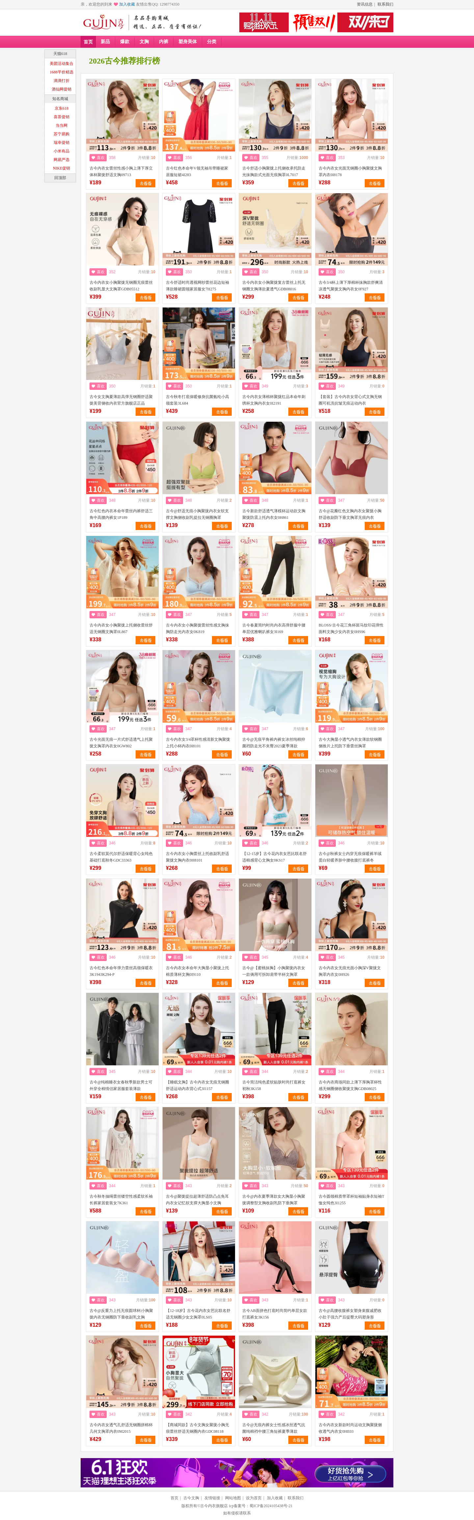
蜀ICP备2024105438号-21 (271, 1506)
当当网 (61, 125)
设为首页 (254, 1498)
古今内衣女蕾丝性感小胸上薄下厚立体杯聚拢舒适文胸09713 (121, 171)
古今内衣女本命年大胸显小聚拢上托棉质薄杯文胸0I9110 (197, 971)
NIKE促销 (61, 168)
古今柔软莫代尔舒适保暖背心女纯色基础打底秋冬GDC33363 (121, 857)
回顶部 (60, 177)
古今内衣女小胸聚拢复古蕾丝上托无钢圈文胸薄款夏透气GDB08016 (273, 285)
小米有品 (61, 151)
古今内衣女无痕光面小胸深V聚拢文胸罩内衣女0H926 (350, 971)
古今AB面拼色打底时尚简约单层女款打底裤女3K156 (274, 1314)
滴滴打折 (61, 80)
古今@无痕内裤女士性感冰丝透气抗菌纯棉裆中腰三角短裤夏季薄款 (273, 1428)
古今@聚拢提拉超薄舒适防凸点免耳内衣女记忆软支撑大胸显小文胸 (197, 1199)
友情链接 (212, 1498)
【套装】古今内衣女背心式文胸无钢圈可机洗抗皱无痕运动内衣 (350, 400)
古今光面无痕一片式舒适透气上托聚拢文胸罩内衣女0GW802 (121, 742)
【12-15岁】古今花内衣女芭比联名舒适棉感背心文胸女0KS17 (274, 857)
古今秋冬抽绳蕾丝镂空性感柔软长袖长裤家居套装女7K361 (121, 1199)
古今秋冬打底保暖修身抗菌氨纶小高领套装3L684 (197, 400)
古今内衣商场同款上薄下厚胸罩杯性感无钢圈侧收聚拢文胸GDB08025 (350, 1085)
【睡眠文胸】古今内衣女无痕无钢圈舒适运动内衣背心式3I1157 (197, 1085)
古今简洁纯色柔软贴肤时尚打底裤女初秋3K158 (273, 1085)
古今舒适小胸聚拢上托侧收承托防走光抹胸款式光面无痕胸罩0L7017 (273, 171)
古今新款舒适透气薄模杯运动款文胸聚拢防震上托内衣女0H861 (273, 514)
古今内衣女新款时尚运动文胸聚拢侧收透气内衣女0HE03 (350, 1428)
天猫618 (60, 53)
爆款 (124, 41)
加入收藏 (127, 4)
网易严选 (61, 159)
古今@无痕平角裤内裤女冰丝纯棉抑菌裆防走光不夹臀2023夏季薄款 (273, 742)
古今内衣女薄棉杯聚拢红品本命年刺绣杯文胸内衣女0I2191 (273, 400)
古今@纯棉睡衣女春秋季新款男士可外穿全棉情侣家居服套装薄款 (121, 1085)
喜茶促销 (61, 117)
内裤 (163, 41)
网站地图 (233, 1498)
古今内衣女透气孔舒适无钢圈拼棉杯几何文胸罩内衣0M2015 (121, 1428)
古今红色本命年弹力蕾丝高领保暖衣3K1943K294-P (121, 971)
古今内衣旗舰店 (214, 1506)
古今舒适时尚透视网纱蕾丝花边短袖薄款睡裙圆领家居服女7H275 (197, 285)
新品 (105, 41)
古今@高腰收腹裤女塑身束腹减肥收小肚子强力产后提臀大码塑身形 (350, 1314)
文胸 (144, 41)
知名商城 (60, 98)
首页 (88, 42)
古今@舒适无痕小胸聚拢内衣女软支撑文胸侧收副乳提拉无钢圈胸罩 (197, 514)
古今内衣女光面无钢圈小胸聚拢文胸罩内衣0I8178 (350, 171)
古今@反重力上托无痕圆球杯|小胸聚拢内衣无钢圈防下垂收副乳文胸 (121, 1314)
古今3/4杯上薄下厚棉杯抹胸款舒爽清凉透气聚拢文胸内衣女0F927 (351, 285)
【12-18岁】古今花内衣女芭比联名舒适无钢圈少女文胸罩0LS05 (198, 1314)
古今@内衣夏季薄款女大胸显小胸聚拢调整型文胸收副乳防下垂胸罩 (273, 1199)
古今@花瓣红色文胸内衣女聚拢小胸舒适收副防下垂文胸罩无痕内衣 (350, 514)
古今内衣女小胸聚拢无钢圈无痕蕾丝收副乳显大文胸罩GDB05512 (121, 285)
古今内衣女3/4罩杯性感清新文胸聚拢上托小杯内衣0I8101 (198, 742)
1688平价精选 (61, 72)
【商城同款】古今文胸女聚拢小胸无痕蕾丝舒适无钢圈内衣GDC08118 (197, 1428)
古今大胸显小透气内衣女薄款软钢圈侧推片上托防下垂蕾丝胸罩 (350, 742)
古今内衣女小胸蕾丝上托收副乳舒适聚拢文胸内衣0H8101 (197, 857)
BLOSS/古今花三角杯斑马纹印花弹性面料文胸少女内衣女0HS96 (351, 628)
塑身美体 (187, 41)
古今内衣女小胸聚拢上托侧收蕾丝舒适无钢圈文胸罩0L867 (121, 628)
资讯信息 (365, 4)
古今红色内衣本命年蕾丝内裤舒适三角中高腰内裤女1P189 (121, 514)
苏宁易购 (61, 134)
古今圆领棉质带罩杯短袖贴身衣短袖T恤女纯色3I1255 (351, 1199)
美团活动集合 (61, 63)
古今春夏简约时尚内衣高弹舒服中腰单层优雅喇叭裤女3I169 (273, 628)
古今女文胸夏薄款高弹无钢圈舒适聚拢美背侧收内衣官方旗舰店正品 (121, 400)
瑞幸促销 (61, 142)
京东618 (61, 108)
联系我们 (385, 4)
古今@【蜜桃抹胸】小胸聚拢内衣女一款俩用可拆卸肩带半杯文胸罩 (273, 971)
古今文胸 (191, 1498)
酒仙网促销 (61, 89)
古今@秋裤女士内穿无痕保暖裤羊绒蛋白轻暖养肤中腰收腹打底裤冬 (350, 857)
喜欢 (101, 157)
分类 (211, 41)
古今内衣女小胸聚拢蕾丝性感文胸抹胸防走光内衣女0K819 (197, 628)
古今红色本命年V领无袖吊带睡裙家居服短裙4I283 (197, 171)
